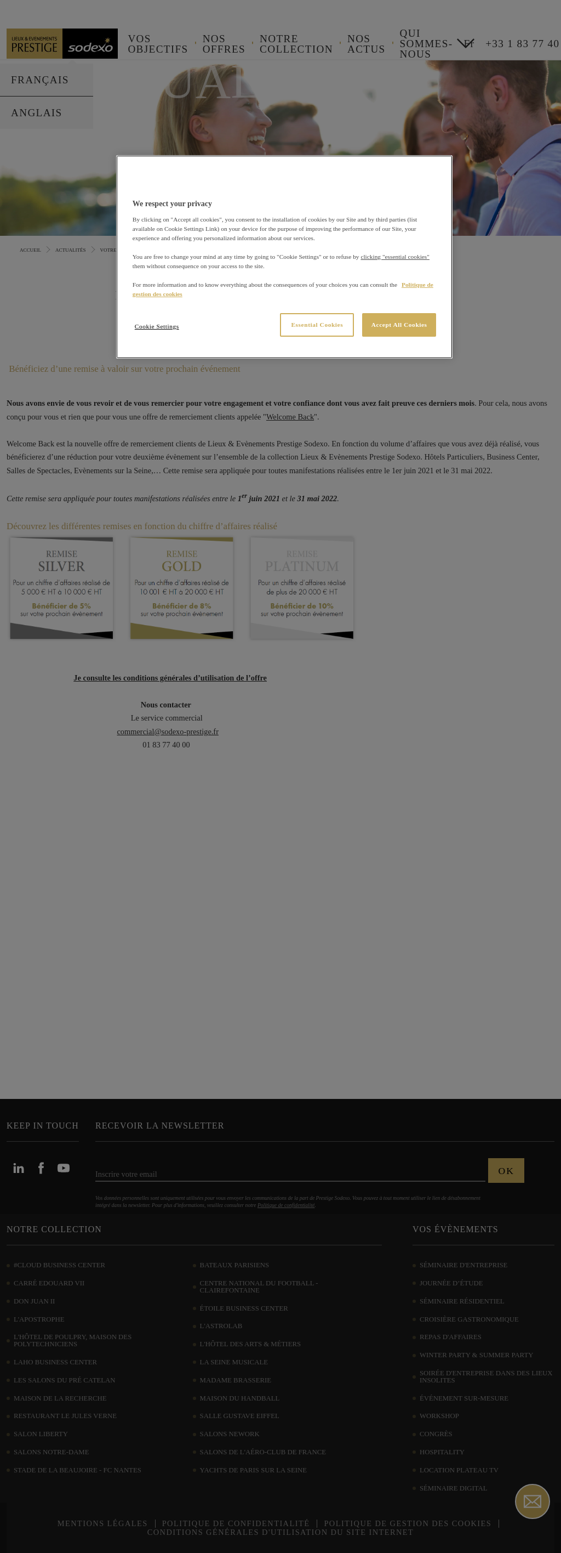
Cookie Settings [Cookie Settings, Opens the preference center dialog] (157, 326)
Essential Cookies (317, 324)
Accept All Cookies (399, 324)
